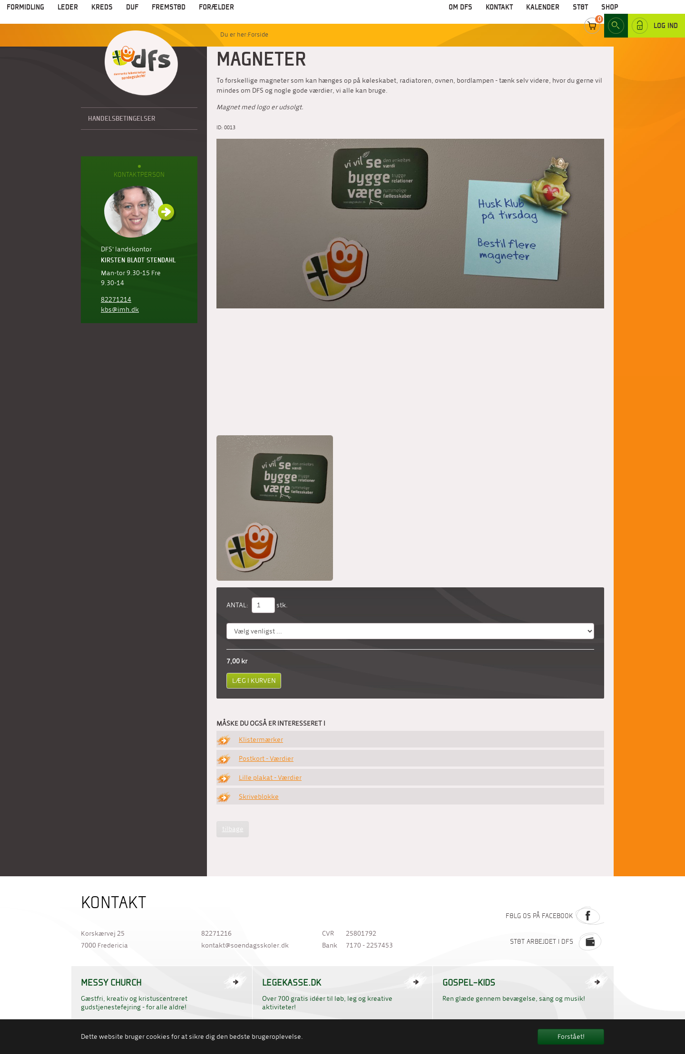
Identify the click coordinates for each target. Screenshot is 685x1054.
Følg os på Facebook (555, 916)
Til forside (141, 63)
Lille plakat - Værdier (270, 778)
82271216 (216, 934)
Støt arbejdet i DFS (557, 941)
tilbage (233, 829)
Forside (258, 34)
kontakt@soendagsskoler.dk (245, 945)
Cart (592, 14)
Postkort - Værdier (266, 759)
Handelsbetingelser (122, 118)
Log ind (655, 14)
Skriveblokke (259, 797)
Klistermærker (261, 740)
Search (616, 14)
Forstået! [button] (571, 1037)
